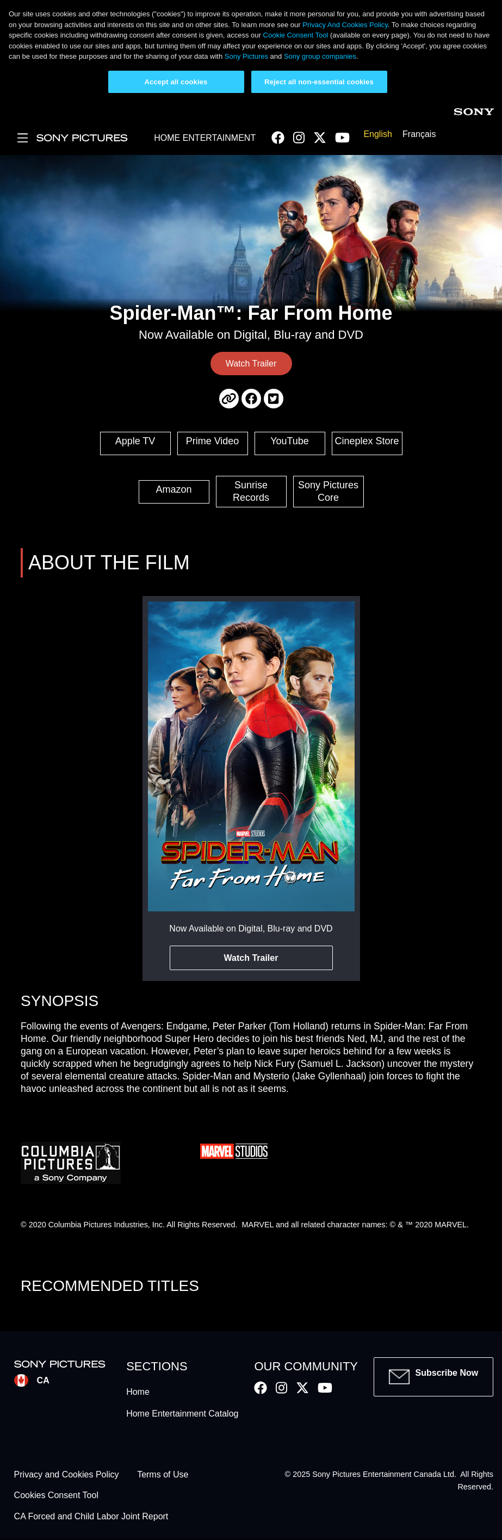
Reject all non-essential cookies (319, 82)
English (377, 134)
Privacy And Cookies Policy (345, 25)
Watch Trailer (251, 363)
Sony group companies (320, 56)
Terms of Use (162, 1474)
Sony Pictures (246, 56)
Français (419, 134)
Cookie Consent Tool (296, 35)
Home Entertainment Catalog (182, 1413)
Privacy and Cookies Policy (66, 1474)
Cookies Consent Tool (56, 1495)
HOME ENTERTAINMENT (205, 137)
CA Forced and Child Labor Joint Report (91, 1516)
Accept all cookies (176, 82)
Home (138, 1391)
